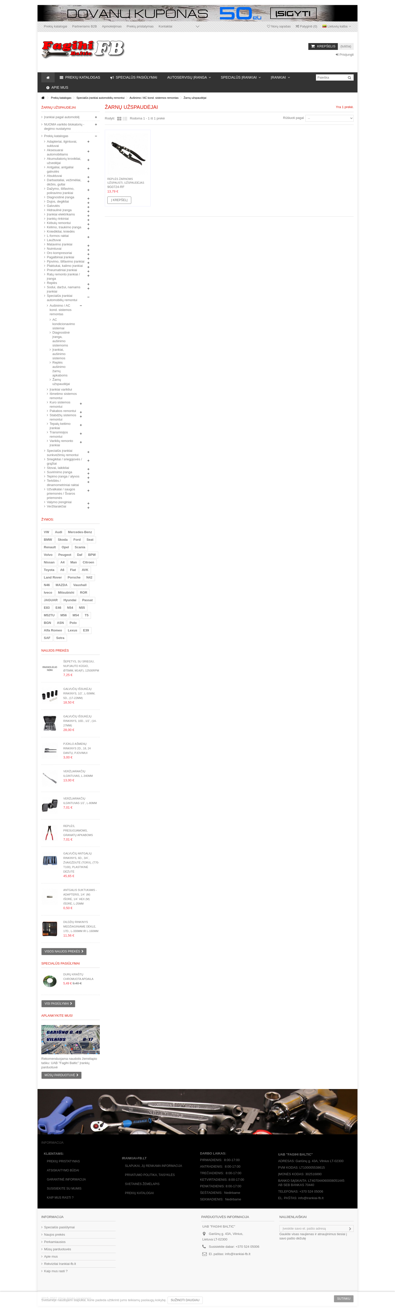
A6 (62, 570)
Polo (73, 623)
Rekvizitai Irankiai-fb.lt (60, 1264)
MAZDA (62, 585)
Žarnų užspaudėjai (61, 382)
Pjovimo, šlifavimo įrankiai (65, 261)
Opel (65, 547)
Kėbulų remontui (59, 223)
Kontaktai (165, 26)
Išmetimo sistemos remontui (63, 396)
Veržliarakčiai (56, 506)
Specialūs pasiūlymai (60, 963)
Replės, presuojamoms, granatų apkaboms (78, 830)
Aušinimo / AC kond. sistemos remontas (61, 310)
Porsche (74, 577)
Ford (77, 539)
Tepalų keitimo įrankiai (60, 426)
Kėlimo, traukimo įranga (64, 227)
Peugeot (64, 555)
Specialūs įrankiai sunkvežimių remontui (63, 453)
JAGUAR (51, 600)
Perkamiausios (54, 1242)
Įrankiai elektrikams (61, 214)
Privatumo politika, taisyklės (150, 1175)
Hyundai (69, 600)
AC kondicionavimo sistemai (61, 324)
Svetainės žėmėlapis (142, 1184)
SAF (47, 638)
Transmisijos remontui (59, 434)
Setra (60, 638)
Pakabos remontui (63, 411)
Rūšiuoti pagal (293, 118)
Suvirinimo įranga (59, 472)
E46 (58, 608)
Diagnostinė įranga (60, 197)
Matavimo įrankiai (59, 244)
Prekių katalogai (55, 26)
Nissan (49, 562)
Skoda (63, 539)
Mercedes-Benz (80, 532)
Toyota (49, 570)
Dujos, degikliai (58, 201)
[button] (189, 77)
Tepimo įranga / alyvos (63, 476)
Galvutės (53, 206)
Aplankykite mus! (57, 1015)
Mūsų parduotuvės (57, 1249)
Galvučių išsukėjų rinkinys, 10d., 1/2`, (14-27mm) (79, 721)
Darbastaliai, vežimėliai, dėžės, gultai (64, 182)
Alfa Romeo (53, 630)
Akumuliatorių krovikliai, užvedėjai (64, 161)
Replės (52, 283)
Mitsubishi (66, 592)
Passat (87, 600)
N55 (82, 608)
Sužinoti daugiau (185, 1300)
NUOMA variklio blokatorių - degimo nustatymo (64, 126)
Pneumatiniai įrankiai (62, 270)
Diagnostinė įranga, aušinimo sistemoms (61, 339)
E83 (47, 608)
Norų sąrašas (279, 26)
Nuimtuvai (54, 248)
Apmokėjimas (112, 26)
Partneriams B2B (84, 26)
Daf (79, 555)
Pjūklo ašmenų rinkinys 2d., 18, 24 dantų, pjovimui (77, 748)
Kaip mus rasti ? (60, 1197)
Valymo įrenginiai (59, 502)
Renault (50, 547)
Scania (80, 547)
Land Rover (53, 577)
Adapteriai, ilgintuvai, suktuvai (62, 144)
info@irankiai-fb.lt (237, 1254)
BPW (92, 555)
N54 (70, 608)
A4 (62, 562)
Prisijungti (345, 54)
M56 (63, 615)
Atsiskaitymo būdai (63, 1170)
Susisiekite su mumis (64, 1188)
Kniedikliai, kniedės (61, 231)
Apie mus (51, 1256)
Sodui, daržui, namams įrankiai (63, 289)
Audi (58, 532)
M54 (76, 615)
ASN (60, 623)
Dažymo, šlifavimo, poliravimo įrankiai (60, 191)
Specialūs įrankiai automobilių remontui (62, 298)
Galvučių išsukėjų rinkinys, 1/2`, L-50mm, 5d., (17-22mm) (79, 693)
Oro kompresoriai (59, 253)
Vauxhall (80, 585)
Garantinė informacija (66, 1179)
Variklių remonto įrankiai (61, 443)
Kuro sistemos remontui (60, 404)
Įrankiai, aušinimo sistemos (58, 354)
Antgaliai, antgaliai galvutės (60, 169)
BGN (47, 623)
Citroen (88, 562)
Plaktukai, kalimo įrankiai (65, 266)
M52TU (49, 615)
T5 (86, 615)
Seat (89, 539)
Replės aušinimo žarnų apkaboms (60, 369)
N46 (47, 585)
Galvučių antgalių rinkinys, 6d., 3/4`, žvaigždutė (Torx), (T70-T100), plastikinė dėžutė (81, 862)
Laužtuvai (54, 240)
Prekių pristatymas (140, 26)
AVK (85, 570)
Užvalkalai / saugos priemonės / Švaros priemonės (61, 493)
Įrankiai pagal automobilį (61, 117)
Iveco (48, 592)
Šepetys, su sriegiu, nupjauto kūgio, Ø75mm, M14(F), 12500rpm (81, 666)
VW (46, 532)
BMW (48, 539)
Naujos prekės (55, 650)
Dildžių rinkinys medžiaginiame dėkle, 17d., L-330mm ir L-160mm (80, 926)
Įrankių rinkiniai (58, 218)
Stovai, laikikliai (58, 468)
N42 (89, 577)
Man (73, 562)
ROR (83, 592)
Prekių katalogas (56, 136)
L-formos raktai (58, 236)
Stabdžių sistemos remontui (63, 417)
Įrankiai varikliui (61, 389)
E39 (86, 630)
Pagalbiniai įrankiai (60, 257)
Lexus (72, 630)
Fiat (73, 570)
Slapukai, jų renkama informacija (153, 1166)
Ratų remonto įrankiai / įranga (63, 276)
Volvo (48, 555)
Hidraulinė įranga (59, 210)
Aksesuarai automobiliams (57, 152)
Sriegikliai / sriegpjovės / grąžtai (64, 461)
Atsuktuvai (54, 176)
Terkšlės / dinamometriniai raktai (63, 483)
